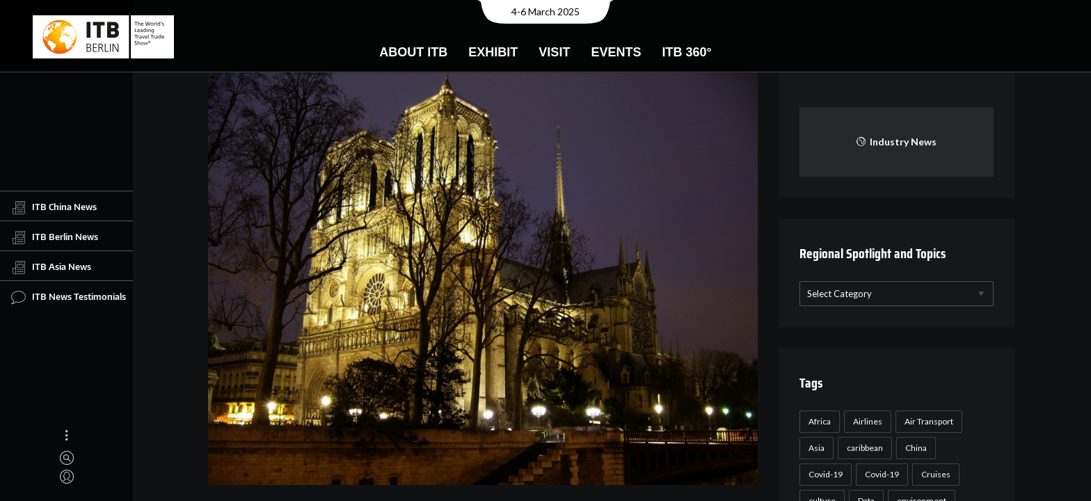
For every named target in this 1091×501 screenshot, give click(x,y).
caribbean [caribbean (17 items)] (865, 448)
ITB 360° (686, 52)
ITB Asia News (51, 267)
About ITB (413, 52)
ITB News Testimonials (68, 297)
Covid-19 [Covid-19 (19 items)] (882, 474)
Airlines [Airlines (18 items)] (867, 421)
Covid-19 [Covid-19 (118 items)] (826, 474)
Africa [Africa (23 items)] (820, 421)
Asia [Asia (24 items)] (817, 448)
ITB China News (54, 207)
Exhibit (493, 52)
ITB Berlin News (54, 237)
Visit (554, 52)
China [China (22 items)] (916, 448)
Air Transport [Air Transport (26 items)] (929, 421)
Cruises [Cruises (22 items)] (935, 474)
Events (616, 52)
